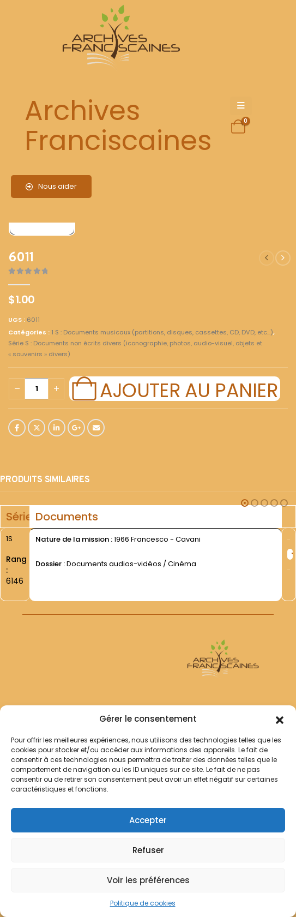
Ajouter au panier (188, 389)
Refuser (148, 850)
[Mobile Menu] (241, 106)
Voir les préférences (148, 880)
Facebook (17, 427)
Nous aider (51, 186)
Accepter (148, 820)
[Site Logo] (119, 38)
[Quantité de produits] (37, 388)
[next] (283, 258)
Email (96, 427)
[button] (279, 719)
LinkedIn (56, 427)
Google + (76, 427)
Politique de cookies (143, 903)
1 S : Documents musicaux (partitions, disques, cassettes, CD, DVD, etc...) (162, 332)
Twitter (36, 427)
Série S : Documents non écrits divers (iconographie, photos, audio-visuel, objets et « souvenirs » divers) (135, 348)
